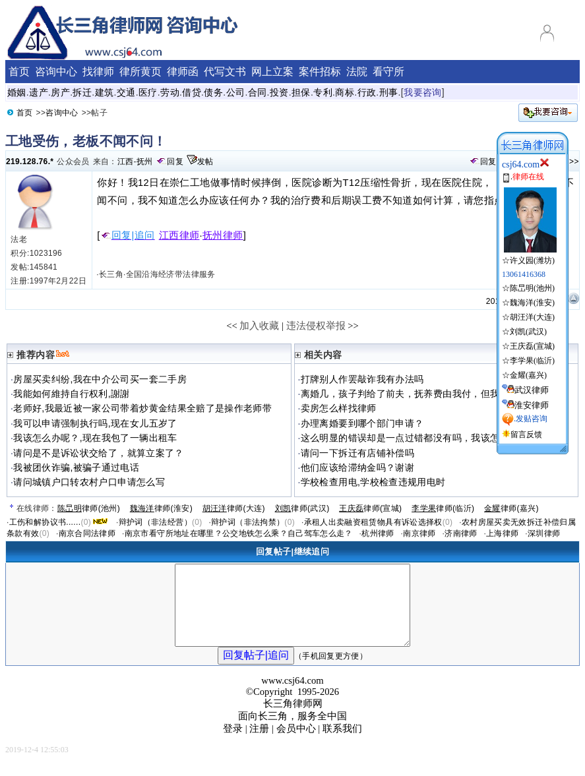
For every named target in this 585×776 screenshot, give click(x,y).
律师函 (183, 71)
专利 (322, 92)
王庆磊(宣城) (532, 346)
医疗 (148, 92)
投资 (279, 92)
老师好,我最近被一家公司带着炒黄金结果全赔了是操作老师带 (142, 408)
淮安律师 (531, 405)
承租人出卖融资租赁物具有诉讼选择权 (373, 522)
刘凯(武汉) (528, 331)
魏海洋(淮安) (532, 302)
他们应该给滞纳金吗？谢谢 (357, 467)
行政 (367, 92)
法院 (356, 71)
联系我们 (342, 744)
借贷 (191, 92)
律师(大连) (233, 508)
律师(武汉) (302, 508)
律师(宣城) (370, 508)
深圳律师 (544, 533)
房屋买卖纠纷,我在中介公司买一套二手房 (100, 379)
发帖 (205, 161)
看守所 (388, 71)
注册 (259, 744)
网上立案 (272, 71)
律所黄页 (140, 71)
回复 (175, 161)
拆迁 (82, 92)
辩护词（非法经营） (155, 522)
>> (574, 161)
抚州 (145, 161)
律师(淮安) (161, 508)
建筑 (104, 92)
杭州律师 (377, 533)
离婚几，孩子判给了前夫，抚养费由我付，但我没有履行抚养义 (433, 393)
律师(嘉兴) (511, 508)
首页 (24, 112)
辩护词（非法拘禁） (247, 522)
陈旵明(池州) (532, 288)
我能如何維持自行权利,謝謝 (71, 393)
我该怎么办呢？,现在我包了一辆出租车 (95, 438)
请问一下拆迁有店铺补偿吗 (357, 453)
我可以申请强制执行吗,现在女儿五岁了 (95, 423)
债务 (213, 92)
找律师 (98, 71)
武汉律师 (531, 390)
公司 (235, 92)
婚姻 (16, 92)
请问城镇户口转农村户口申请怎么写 (89, 482)
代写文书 (225, 71)
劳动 (169, 92)
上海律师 (502, 533)
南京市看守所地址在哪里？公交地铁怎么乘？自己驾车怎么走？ (239, 533)
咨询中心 (62, 112)
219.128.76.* (29, 161)
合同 (257, 92)
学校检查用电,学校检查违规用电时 (373, 482)
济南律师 (461, 533)
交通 (126, 92)
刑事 (388, 92)
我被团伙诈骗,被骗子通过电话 (76, 467)
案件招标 (320, 71)
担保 (301, 92)
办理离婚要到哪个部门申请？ (362, 423)
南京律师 (419, 533)
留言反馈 (526, 434)
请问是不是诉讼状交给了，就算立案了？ (98, 453)
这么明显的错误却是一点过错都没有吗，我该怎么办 (409, 438)
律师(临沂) (443, 508)
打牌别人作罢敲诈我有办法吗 (362, 379)
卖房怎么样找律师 (339, 408)
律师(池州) (88, 508)
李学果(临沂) (532, 360)
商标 (344, 92)
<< (231, 325)
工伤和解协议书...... (45, 522)
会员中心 (296, 744)
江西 (125, 161)
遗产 (38, 92)
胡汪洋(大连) (532, 317)
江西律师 (179, 235)
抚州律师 (222, 235)
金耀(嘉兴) (528, 375)
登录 (233, 744)
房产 (60, 92)
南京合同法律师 (87, 533)
